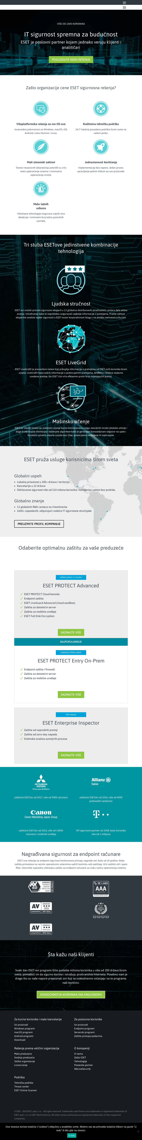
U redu (72, 1135)
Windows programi (24, 1028)
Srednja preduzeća (24, 1057)
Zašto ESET (80, 1057)
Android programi (23, 1036)
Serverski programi (84, 1032)
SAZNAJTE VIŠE (71, 632)
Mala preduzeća (23, 1053)
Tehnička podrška (23, 1082)
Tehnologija (80, 1061)
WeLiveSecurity (82, 1068)
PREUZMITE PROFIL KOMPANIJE (39, 524)
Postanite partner (83, 1065)
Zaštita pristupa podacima (88, 1036)
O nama (78, 1053)
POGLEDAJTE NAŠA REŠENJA (71, 59)
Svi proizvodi (21, 1024)
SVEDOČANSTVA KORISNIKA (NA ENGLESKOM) (71, 994)
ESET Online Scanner (25, 1090)
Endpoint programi (84, 1028)
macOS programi (23, 1032)
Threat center (21, 1086)
